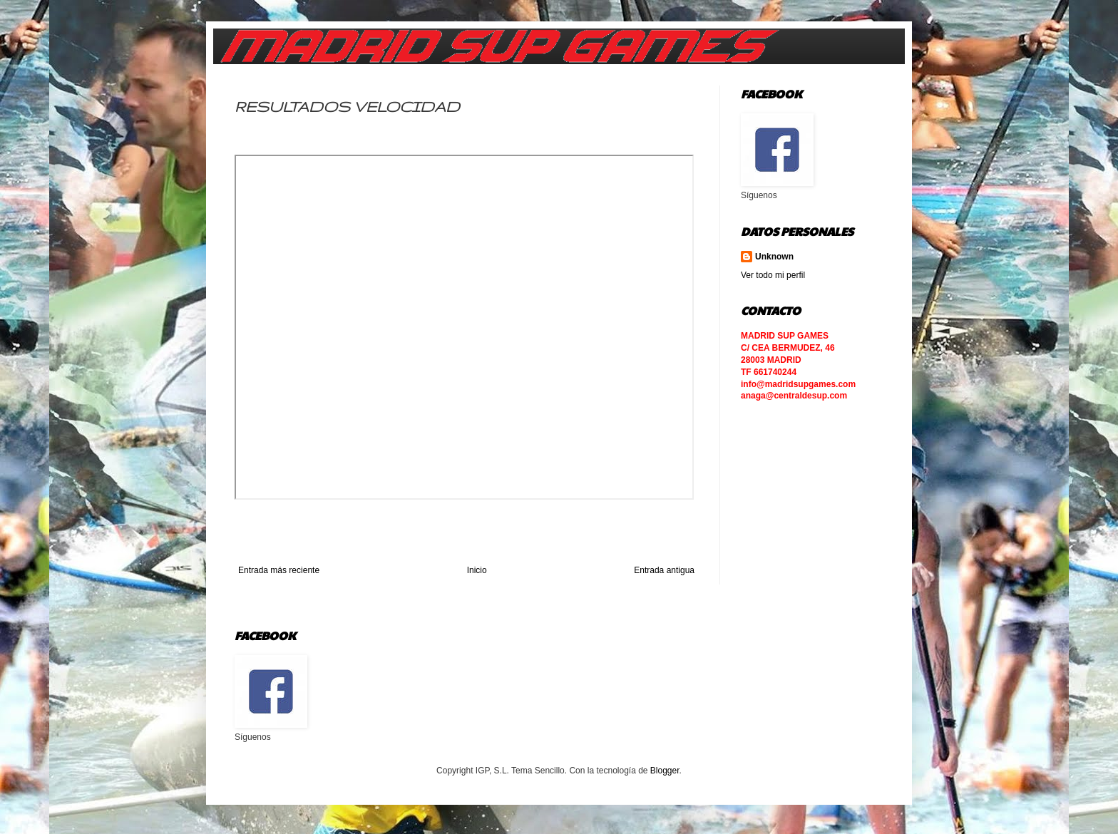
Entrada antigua (664, 570)
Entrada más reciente (278, 570)
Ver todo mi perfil (773, 275)
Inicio (477, 570)
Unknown (774, 257)
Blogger (664, 771)
